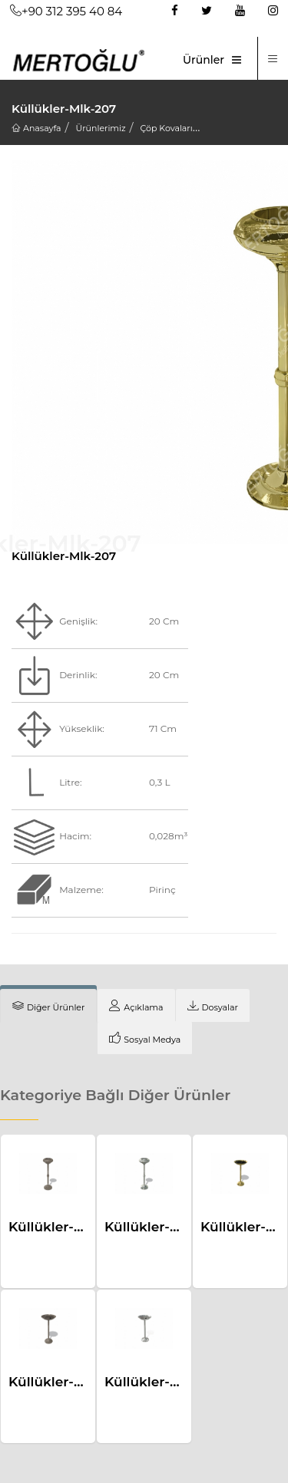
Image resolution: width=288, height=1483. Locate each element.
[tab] (48, 1006)
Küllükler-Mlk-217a (165, 1381)
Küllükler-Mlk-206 (67, 1226)
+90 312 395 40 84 (66, 11)
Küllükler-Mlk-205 (163, 1226)
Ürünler (203, 60)
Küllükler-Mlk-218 (66, 1381)
